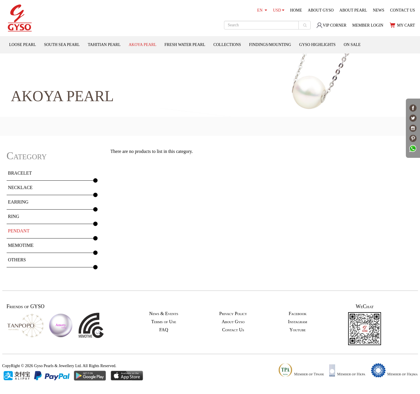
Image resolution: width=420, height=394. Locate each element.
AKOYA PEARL (142, 44)
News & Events (163, 313)
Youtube (298, 329)
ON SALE (352, 44)
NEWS (378, 10)
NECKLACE (20, 187)
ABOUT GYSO (321, 10)
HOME (296, 10)
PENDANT (19, 230)
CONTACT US (402, 10)
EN (262, 10)
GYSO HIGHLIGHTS (317, 44)
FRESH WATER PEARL (185, 44)
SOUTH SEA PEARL (62, 44)
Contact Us (233, 329)
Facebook (298, 313)
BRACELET (20, 173)
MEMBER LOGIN (367, 25)
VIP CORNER (331, 25)
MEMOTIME (21, 245)
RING (13, 216)
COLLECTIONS (227, 44)
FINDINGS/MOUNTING (270, 44)
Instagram (297, 321)
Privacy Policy (233, 313)
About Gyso (233, 321)
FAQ (163, 329)
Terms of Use (163, 321)
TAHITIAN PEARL (104, 44)
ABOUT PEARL (353, 10)
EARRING (18, 201)
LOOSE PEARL (22, 44)
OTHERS (17, 259)
